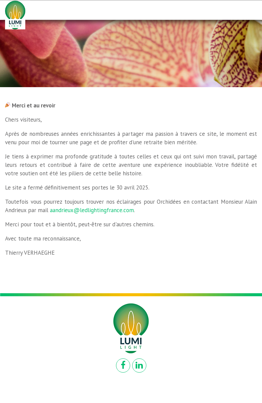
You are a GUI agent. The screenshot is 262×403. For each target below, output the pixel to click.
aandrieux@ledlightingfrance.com (92, 210)
